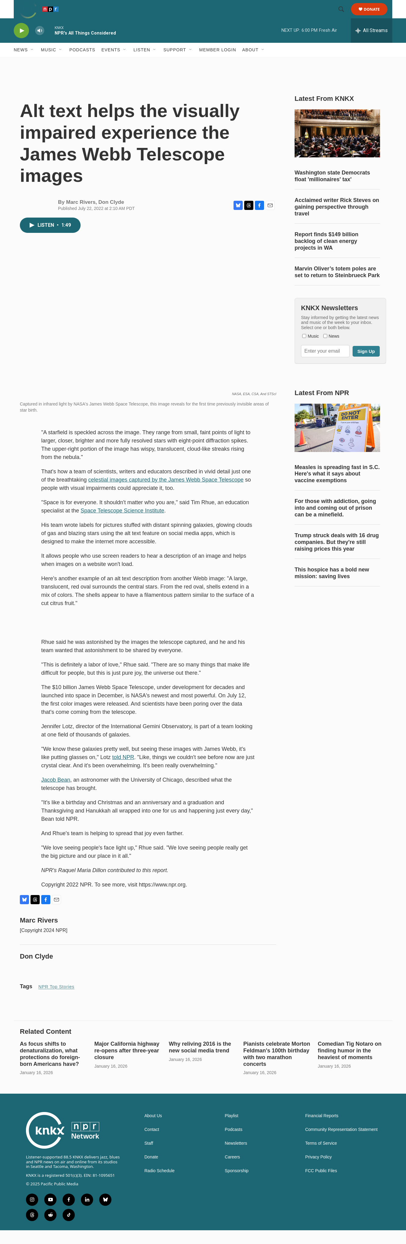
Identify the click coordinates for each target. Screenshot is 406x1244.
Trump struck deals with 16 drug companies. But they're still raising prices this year (337, 556)
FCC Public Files (321, 1184)
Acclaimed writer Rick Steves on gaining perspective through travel (337, 220)
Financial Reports (322, 1129)
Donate (376, 16)
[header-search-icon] (344, 16)
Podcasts (82, 63)
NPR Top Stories (56, 1000)
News (21, 63)
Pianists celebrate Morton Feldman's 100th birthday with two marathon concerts (276, 1068)
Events (110, 63)
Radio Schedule (159, 1184)
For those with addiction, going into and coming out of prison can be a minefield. (335, 521)
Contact (151, 1143)
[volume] (39, 44)
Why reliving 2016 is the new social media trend (200, 1061)
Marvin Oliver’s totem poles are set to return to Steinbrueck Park (337, 285)
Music (48, 63)
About (250, 63)
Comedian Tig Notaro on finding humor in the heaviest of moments (350, 1064)
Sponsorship (236, 1184)
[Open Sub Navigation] (32, 63)
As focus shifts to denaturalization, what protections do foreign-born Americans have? (50, 1068)
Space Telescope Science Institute (122, 524)
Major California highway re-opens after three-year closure (126, 1064)
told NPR (123, 771)
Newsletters (236, 1157)
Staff (148, 1157)
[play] (21, 44)
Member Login (217, 63)
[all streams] (371, 44)
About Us (153, 1129)
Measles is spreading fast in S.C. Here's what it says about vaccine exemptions (337, 487)
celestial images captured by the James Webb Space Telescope (166, 493)
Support (174, 63)
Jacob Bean (55, 794)
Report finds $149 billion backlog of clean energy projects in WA (326, 255)
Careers (232, 1171)
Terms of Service (321, 1157)
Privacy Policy (318, 1171)
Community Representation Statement (341, 1143)
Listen (141, 63)
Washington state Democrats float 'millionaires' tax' (332, 189)
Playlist (231, 1129)
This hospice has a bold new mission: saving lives (332, 586)
